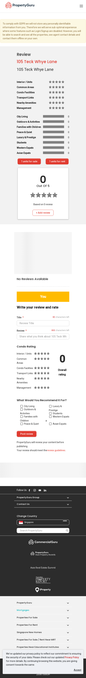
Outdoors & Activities (28, 411)
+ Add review (43, 212)
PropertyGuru (24, 602)
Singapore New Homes (29, 632)
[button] (66, 497)
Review (20, 330)
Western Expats (59, 416)
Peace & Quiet (29, 423)
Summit (43, 568)
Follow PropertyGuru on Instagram (35, 490)
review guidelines (56, 450)
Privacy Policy (72, 657)
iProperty (43, 589)
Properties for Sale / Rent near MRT (36, 639)
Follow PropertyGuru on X (49, 490)
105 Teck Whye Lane (37, 61)
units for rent (57, 161)
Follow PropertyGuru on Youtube (40, 490)
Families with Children (29, 418)
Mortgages (23, 610)
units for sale (29, 161)
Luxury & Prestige (55, 408)
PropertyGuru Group (28, 497)
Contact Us (23, 504)
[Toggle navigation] (81, 6)
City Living (27, 406)
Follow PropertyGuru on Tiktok (53, 490)
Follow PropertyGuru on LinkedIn (45, 490)
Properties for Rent (27, 624)
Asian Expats (57, 423)
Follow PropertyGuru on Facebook (29, 490)
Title (19, 317)
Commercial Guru (43, 541)
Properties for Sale (27, 617)
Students (55, 413)
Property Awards (43, 553)
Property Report (43, 580)
